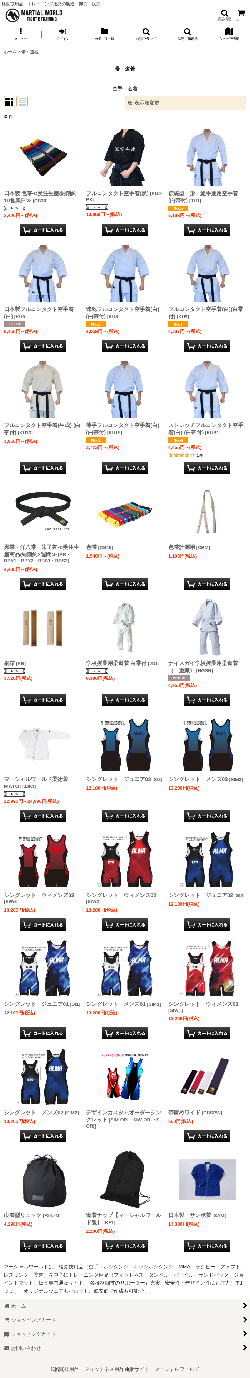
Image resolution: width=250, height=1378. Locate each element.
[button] (224, 15)
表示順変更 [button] (143, 103)
